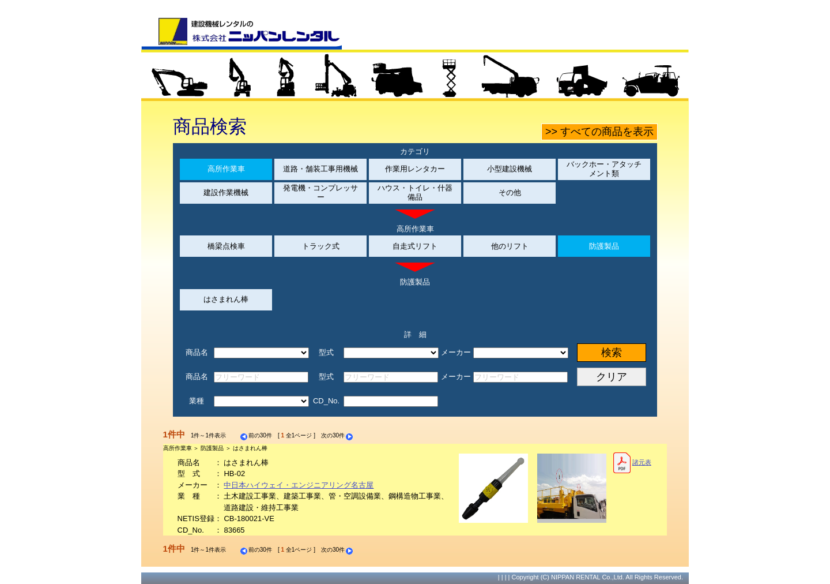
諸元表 (632, 462)
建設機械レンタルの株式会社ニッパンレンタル (241, 33)
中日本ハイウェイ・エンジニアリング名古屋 (298, 485)
